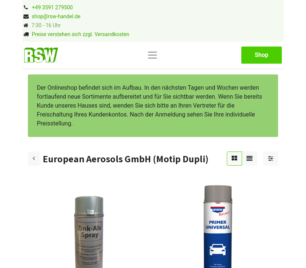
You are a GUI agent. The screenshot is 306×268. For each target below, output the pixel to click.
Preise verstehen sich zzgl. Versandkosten (80, 34)
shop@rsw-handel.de (56, 16)
